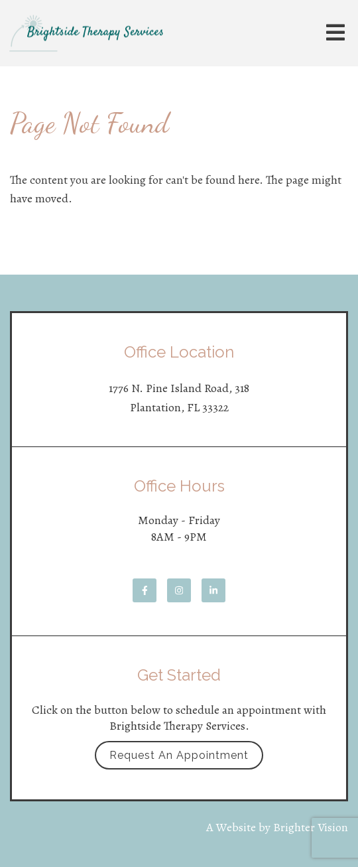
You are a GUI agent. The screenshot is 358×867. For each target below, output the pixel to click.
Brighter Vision (310, 827)
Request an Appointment (179, 755)
